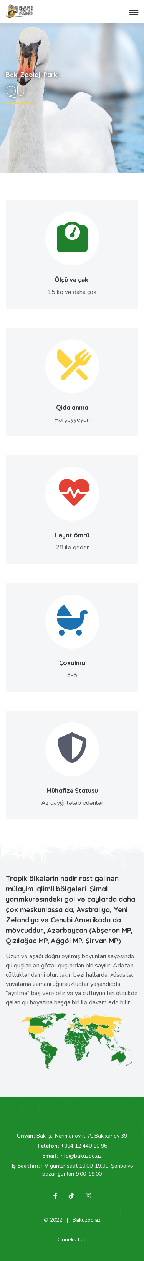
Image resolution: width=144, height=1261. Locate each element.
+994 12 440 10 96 (84, 1145)
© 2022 (53, 1220)
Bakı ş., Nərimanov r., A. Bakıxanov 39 (81, 1135)
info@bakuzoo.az (81, 1155)
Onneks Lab (72, 1239)
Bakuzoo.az (87, 1220)
